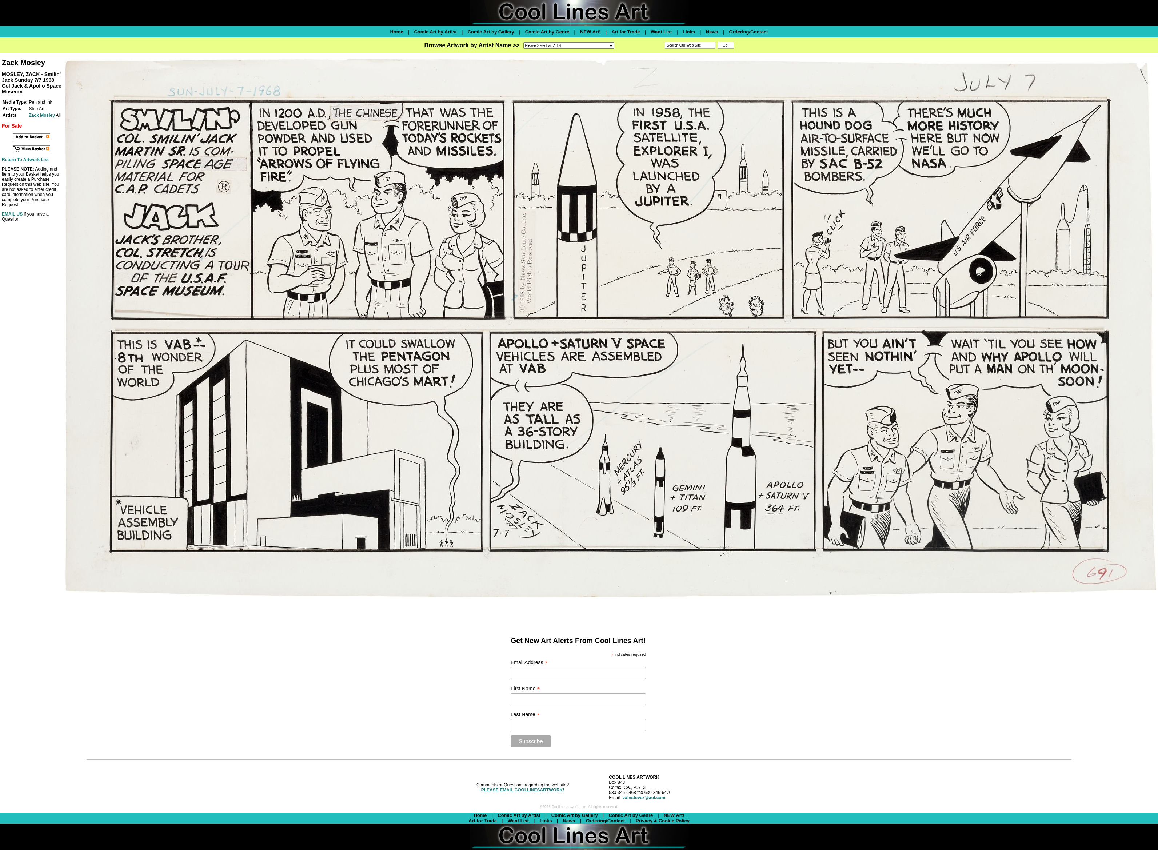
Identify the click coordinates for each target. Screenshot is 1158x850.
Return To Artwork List (25, 159)
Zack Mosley (42, 115)
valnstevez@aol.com (644, 797)
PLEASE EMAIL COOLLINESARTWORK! (522, 790)
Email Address (529, 662)
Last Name (525, 714)
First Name (525, 688)
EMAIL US (12, 214)
